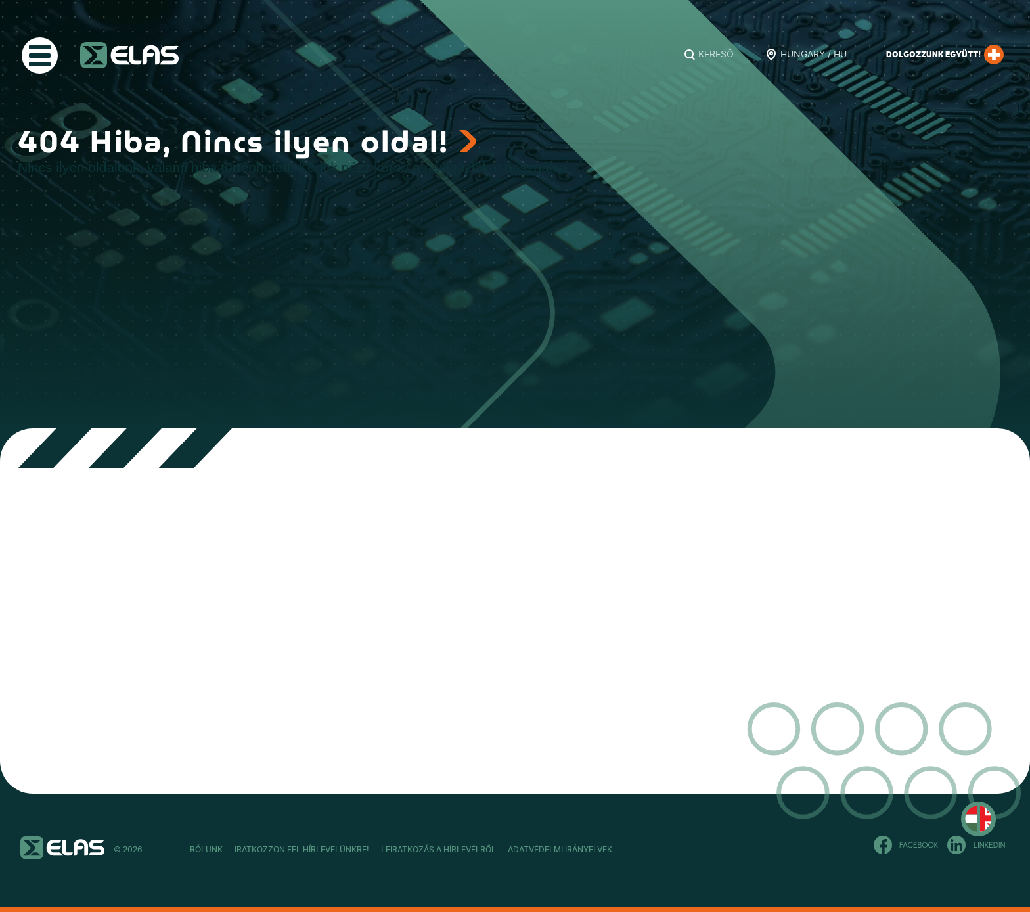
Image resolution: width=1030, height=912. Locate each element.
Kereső (716, 54)
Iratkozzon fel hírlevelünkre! (337, 850)
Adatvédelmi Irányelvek (666, 850)
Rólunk (206, 850)
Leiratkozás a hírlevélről (509, 850)
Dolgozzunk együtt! (945, 54)
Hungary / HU (813, 54)
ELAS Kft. (129, 55)
